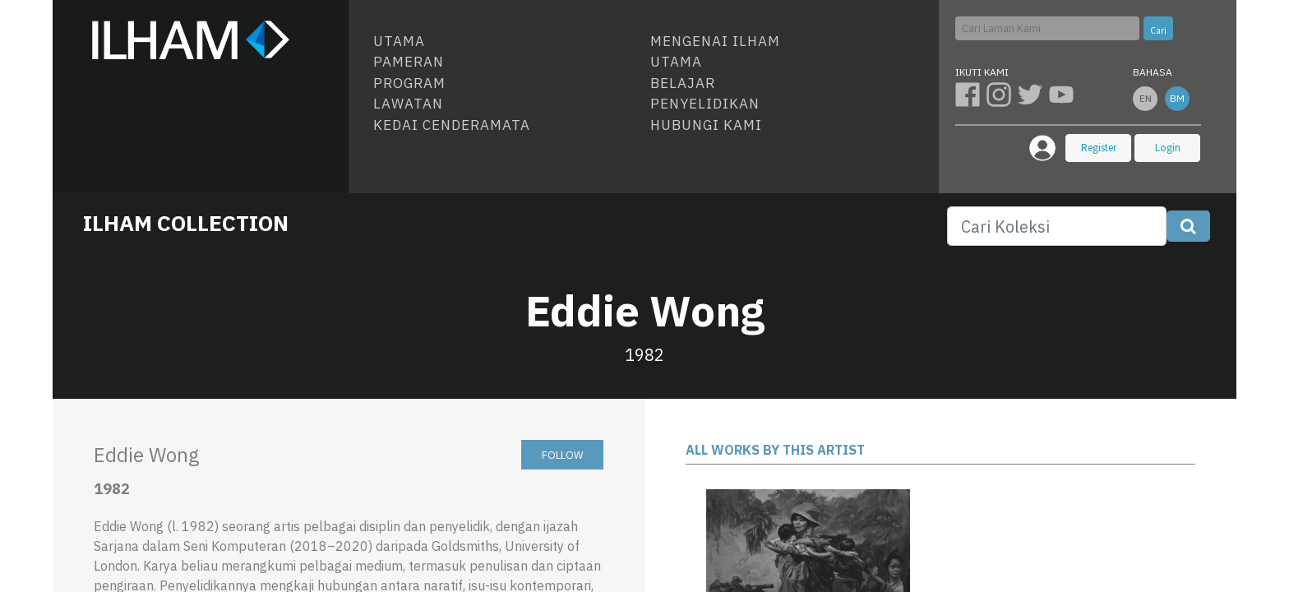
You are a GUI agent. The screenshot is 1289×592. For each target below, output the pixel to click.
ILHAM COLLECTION (186, 223)
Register (1098, 148)
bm (1177, 98)
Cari (1158, 30)
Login (1167, 148)
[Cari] (1047, 28)
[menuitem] (505, 42)
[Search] (1057, 226)
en (1145, 98)
